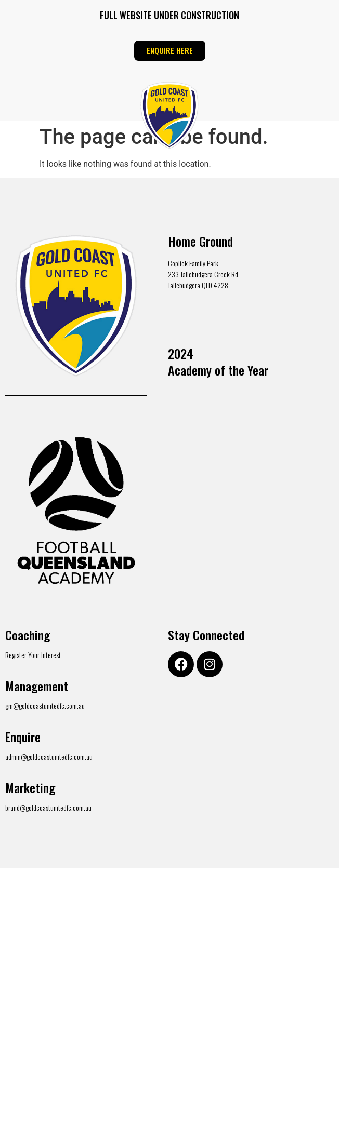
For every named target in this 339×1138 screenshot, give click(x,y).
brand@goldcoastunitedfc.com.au (48, 807)
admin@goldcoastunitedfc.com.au (49, 756)
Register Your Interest (33, 654)
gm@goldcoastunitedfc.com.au (45, 705)
